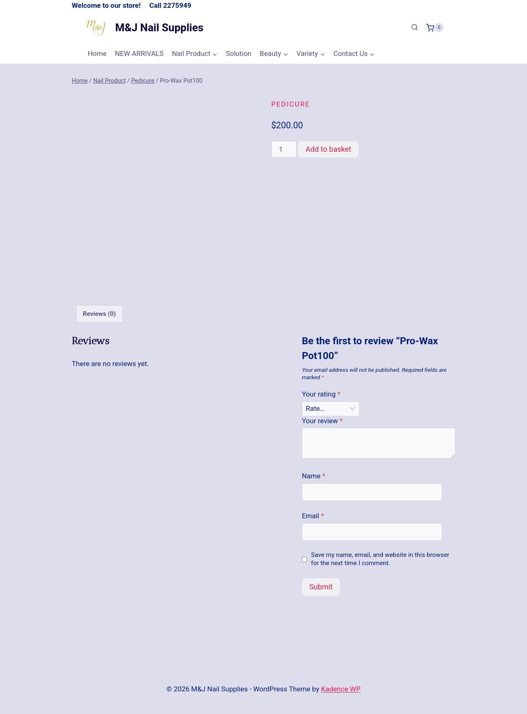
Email (313, 516)
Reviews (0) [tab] (99, 313)
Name (313, 476)
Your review (322, 421)
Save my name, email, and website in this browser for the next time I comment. (380, 559)
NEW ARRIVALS (139, 53)
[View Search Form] (414, 27)
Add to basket (328, 149)
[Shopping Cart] (434, 27)
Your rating (321, 394)
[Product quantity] (284, 149)
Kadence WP (341, 689)
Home (97, 53)
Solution (238, 53)
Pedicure (290, 104)
